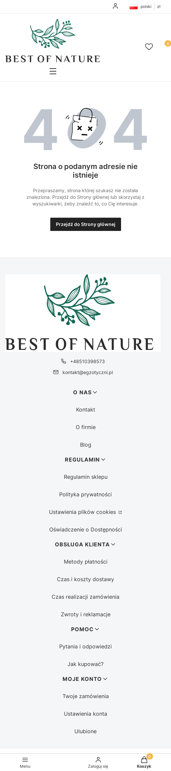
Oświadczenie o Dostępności (85, 529)
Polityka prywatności (85, 494)
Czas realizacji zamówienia (85, 596)
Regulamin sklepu (85, 476)
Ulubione (85, 731)
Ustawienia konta (85, 713)
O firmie (86, 427)
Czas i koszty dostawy (85, 579)
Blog (85, 444)
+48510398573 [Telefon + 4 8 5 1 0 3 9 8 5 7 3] (87, 361)
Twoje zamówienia (86, 696)
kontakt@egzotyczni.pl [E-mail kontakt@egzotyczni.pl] (88, 372)
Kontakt (85, 409)
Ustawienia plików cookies (83, 512)
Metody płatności (85, 561)
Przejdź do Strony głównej (85, 224)
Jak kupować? (85, 664)
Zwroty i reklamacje (85, 614)
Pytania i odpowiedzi (85, 646)
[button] (52, 72)
